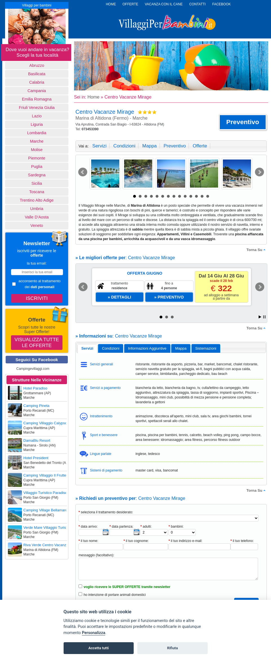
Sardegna (36, 175)
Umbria (36, 208)
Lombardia (36, 133)
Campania (37, 90)
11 (190, 196)
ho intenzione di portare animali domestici (115, 595)
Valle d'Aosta (37, 217)
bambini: (176, 526)
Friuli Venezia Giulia (37, 107)
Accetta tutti (98, 648)
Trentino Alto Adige (36, 200)
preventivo (175, 146)
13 (202, 196)
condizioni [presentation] (111, 348)
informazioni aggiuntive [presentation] (147, 348)
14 (207, 196)
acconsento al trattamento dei (36, 284)
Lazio (36, 116)
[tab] (87, 348)
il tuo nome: (88, 541)
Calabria (36, 82)
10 (185, 196)
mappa (149, 146)
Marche (37, 141)
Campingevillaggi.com (32, 369)
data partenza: (121, 526)
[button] (243, 122)
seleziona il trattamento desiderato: (106, 512)
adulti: (146, 526)
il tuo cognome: (136, 541)
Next (259, 172)
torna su (257, 249)
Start (260, 316)
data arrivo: (88, 526)
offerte (200, 146)
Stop (264, 316)
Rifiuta (172, 648)
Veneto (36, 225)
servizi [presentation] (87, 348)
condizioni (124, 146)
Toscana (36, 192)
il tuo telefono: (242, 541)
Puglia (36, 166)
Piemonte (36, 158)
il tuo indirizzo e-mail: (185, 541)
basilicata (37, 74)
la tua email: (36, 263)
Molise (37, 149)
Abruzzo (36, 65)
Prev (82, 172)
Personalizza (93, 632)
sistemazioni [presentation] (205, 348)
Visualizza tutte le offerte (37, 342)
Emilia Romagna (37, 99)
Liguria (37, 124)
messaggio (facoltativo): (96, 555)
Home (94, 97)
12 (196, 196)
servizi (99, 146)
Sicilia (37, 183)
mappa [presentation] (180, 348)
